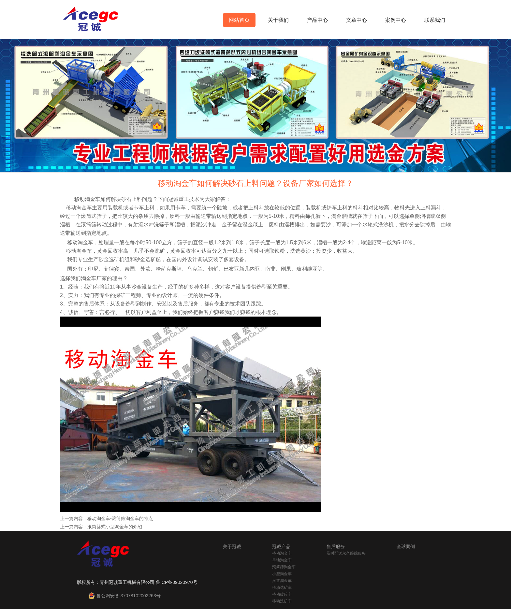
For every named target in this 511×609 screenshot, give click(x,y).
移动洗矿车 (282, 601)
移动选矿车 (282, 587)
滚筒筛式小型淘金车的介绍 (114, 526)
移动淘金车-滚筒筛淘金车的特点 (120, 518)
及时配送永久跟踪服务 (346, 553)
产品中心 (317, 20)
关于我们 (278, 20)
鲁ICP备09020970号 (176, 582)
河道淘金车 (282, 580)
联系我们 (434, 20)
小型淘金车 (282, 574)
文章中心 (356, 20)
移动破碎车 (282, 594)
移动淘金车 (282, 553)
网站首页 (239, 20)
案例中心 (395, 20)
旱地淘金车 (282, 560)
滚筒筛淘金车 (284, 567)
